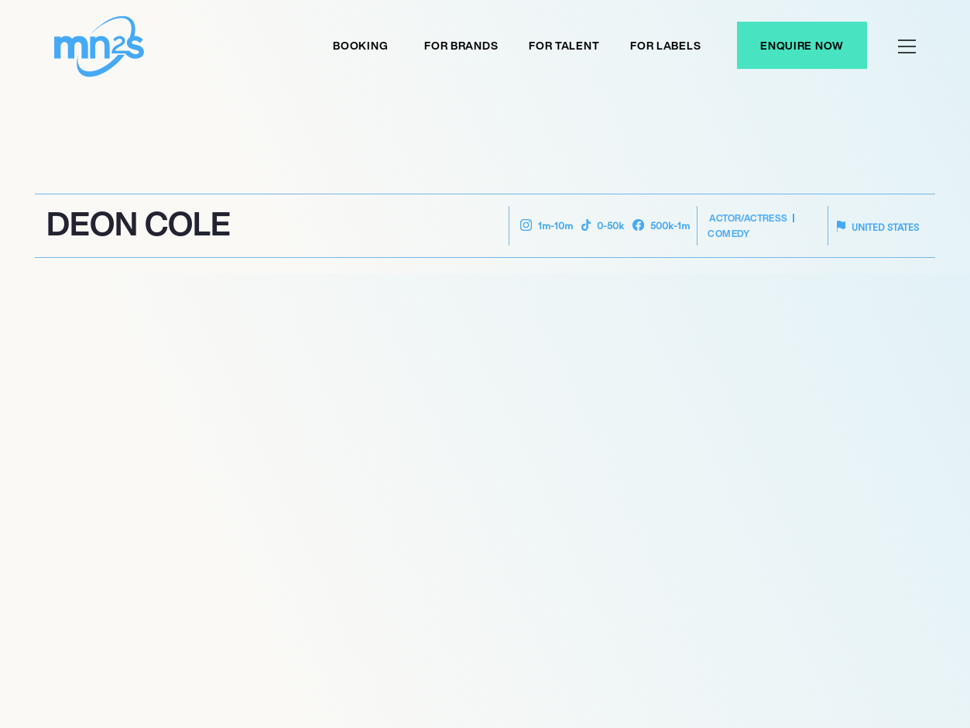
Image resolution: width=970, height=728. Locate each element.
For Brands (461, 45)
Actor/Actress (748, 218)
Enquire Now (802, 45)
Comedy (728, 233)
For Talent (564, 45)
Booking (360, 45)
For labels (665, 45)
